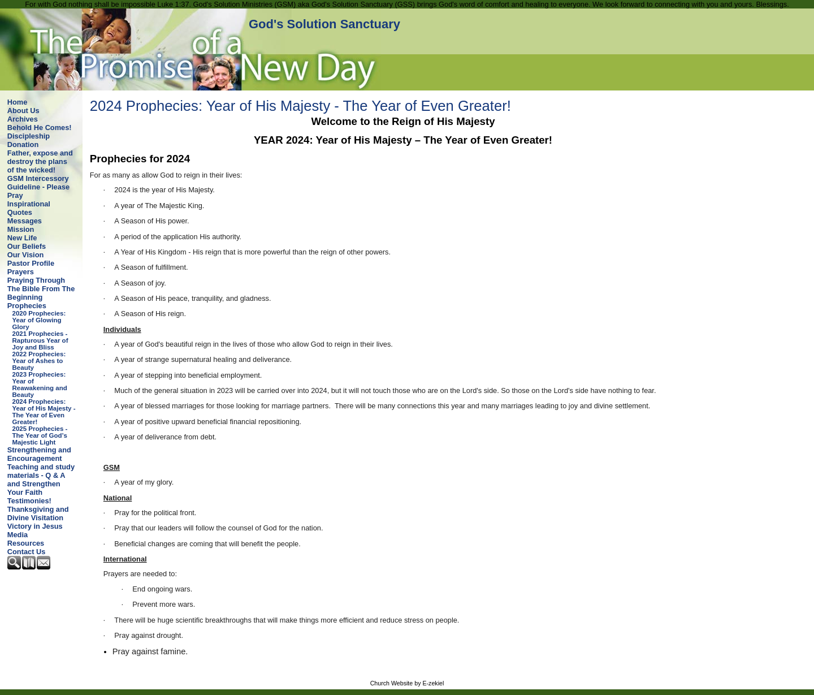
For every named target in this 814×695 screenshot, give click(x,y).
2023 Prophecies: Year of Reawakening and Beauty (39, 384)
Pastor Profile (30, 263)
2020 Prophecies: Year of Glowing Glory (39, 320)
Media (17, 534)
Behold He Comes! (39, 127)
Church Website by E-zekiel (407, 683)
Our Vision (25, 255)
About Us (23, 110)
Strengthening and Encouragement (39, 454)
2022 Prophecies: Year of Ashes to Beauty (39, 361)
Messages (24, 221)
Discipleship (28, 136)
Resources (25, 543)
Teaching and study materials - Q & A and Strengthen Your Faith (41, 480)
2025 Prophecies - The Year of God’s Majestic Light (40, 435)
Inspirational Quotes (28, 208)
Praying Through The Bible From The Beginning (41, 288)
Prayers (20, 271)
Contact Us (26, 551)
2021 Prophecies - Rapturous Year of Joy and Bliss (40, 340)
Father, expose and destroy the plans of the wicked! (40, 161)
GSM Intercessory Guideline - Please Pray (38, 187)
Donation (22, 144)
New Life (22, 238)
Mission (20, 229)
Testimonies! (29, 501)
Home (17, 102)
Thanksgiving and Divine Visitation (38, 513)
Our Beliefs (26, 246)
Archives (22, 119)
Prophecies (26, 305)
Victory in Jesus (35, 526)
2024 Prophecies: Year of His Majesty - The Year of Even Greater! (44, 411)
